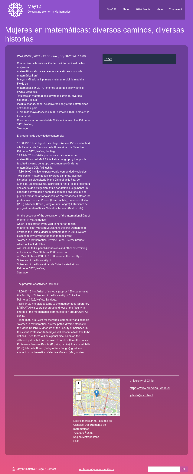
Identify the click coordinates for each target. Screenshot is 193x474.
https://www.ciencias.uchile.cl (149, 388)
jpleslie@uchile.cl (141, 395)
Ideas (160, 9)
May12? (111, 9)
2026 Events (143, 9)
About (125, 9)
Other (108, 59)
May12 (34, 6)
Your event (175, 9)
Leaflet (86, 414)
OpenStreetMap (100, 414)
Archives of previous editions (96, 469)
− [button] (78, 389)
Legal (41, 469)
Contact (51, 469)
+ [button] (78, 383)
